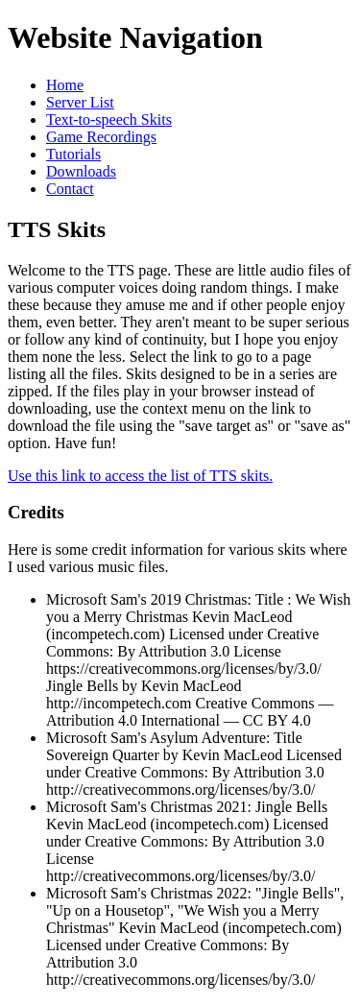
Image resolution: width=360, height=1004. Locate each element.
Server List (80, 102)
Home (65, 85)
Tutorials (73, 154)
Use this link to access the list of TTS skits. (140, 475)
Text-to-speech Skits (109, 119)
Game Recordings (101, 137)
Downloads (81, 171)
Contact (70, 188)
